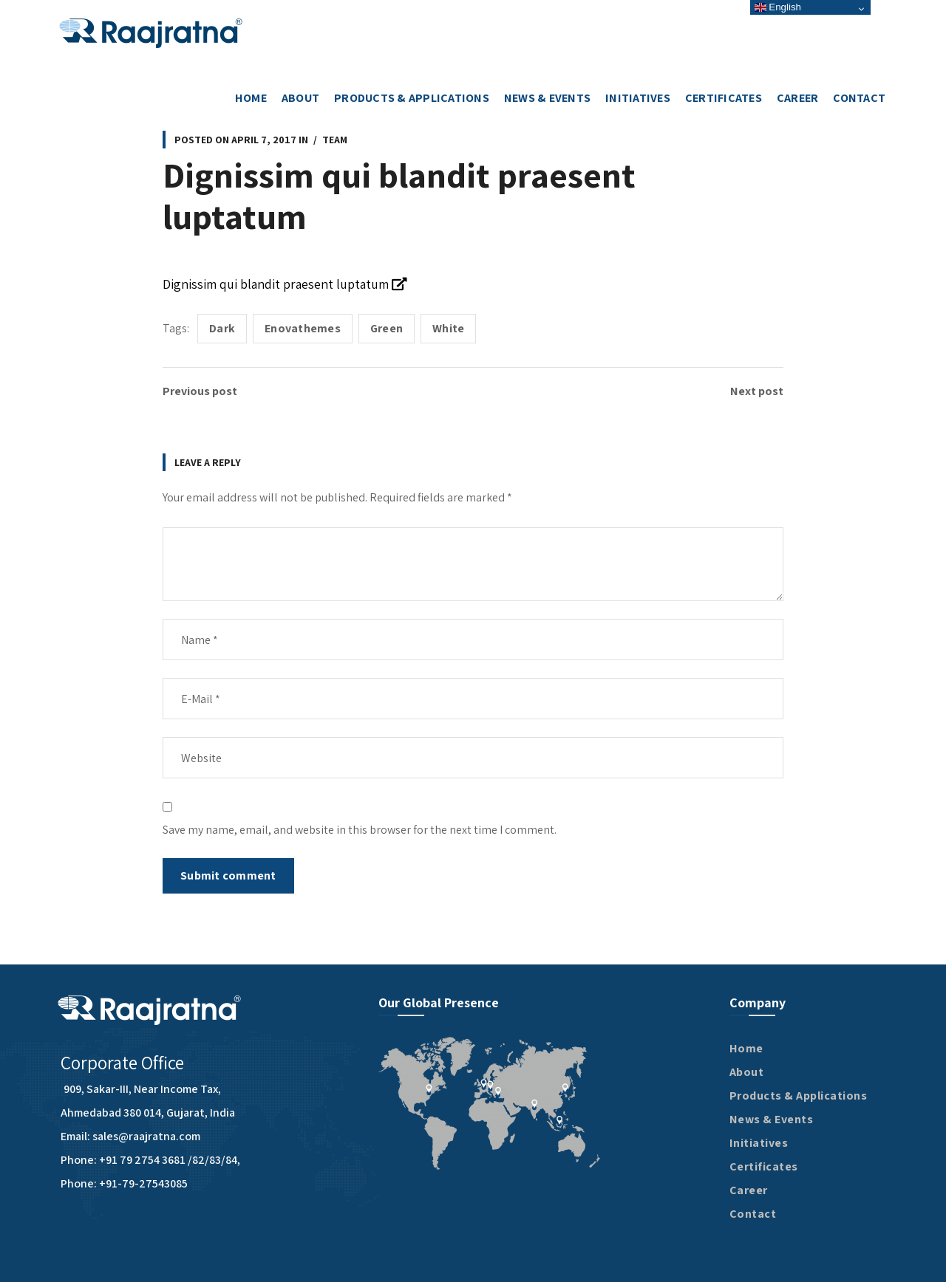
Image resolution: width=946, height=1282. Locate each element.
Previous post (200, 391)
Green (386, 328)
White (448, 328)
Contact (753, 1213)
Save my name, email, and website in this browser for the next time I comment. (360, 829)
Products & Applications (798, 1095)
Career (748, 1190)
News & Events (771, 1119)
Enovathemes (303, 328)
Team (334, 139)
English (778, 7)
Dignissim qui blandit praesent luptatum (284, 283)
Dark (222, 328)
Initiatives (759, 1143)
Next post (756, 391)
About (746, 1072)
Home (746, 1048)
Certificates (763, 1166)
